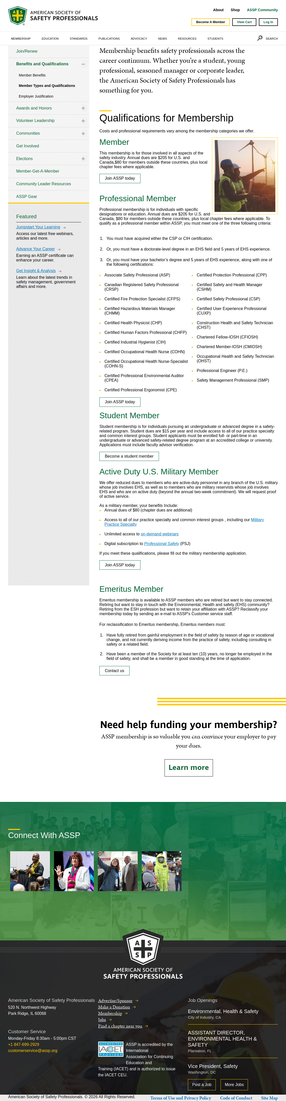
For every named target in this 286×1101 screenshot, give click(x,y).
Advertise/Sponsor (115, 1000)
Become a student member (129, 456)
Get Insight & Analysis (36, 271)
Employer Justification (36, 96)
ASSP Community (262, 10)
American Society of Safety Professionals (53, 16)
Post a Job (201, 1084)
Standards (78, 38)
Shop (235, 10)
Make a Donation (114, 1007)
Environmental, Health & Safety (223, 1011)
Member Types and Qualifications (47, 86)
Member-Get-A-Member (37, 171)
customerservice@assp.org (32, 1050)
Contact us (114, 671)
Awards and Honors (34, 108)
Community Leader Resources (43, 184)
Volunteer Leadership (35, 120)
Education (50, 38)
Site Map (269, 1098)
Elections (24, 159)
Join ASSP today (120, 178)
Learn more (189, 768)
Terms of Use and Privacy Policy (180, 1098)
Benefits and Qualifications (42, 64)
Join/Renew (27, 51)
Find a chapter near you (120, 1026)
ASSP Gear (26, 196)
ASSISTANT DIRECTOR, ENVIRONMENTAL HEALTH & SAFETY (222, 1039)
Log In (268, 22)
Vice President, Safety (213, 1066)
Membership (21, 38)
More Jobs (234, 1084)
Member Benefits (32, 75)
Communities (28, 133)
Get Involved (27, 146)
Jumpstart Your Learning (38, 227)
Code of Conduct (236, 1098)
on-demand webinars (159, 534)
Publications (109, 38)
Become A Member (210, 22)
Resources (187, 38)
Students (215, 38)
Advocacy (139, 38)
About (218, 10)
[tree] (48, 124)
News (162, 38)
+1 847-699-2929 (23, 1044)
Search (272, 38)
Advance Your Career (35, 249)
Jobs (102, 1019)
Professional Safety (161, 543)
